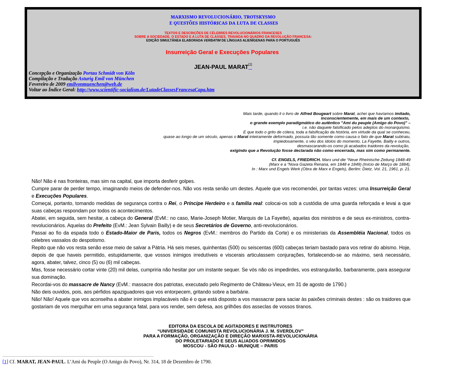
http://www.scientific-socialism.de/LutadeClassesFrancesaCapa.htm (146, 89)
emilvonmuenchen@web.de (94, 84)
